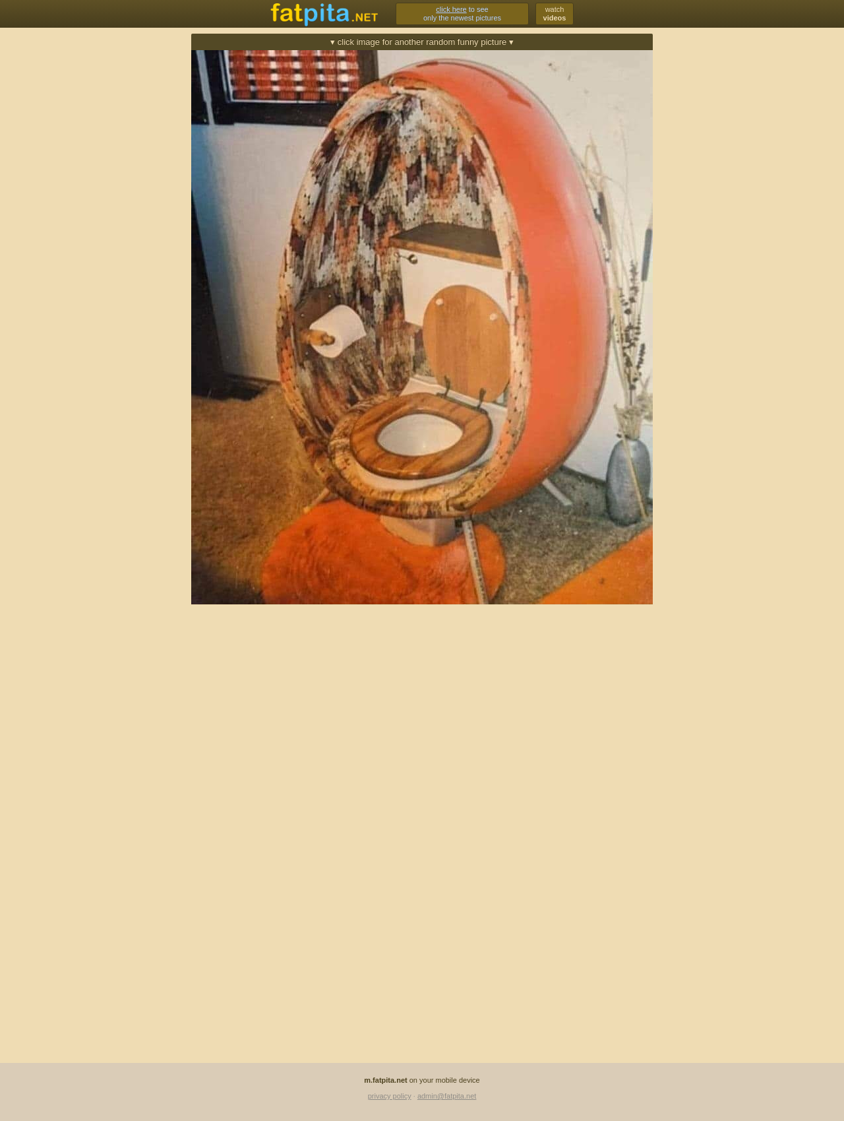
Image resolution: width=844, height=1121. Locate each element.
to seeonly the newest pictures (462, 13)
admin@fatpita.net (446, 1096)
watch (554, 13)
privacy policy (389, 1096)
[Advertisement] (132, 229)
